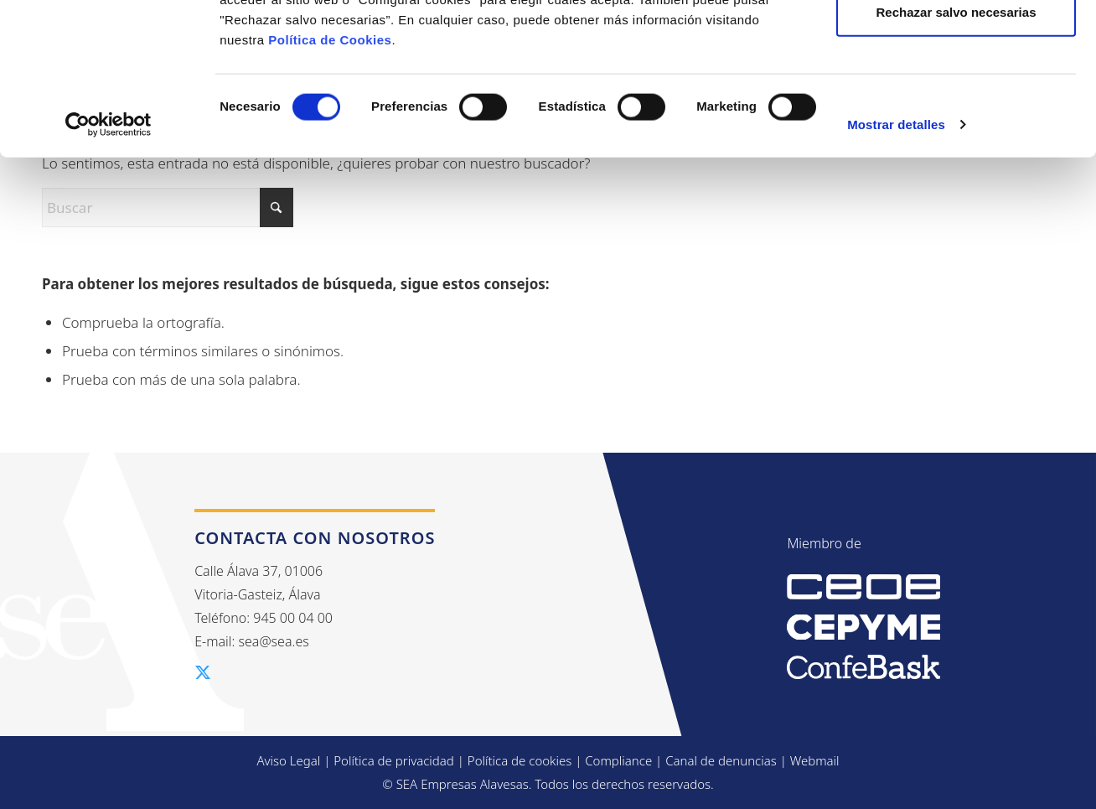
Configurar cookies (956, 99)
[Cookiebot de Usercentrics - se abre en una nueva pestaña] (108, 266)
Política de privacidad (393, 760)
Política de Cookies (329, 181)
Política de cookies (520, 760)
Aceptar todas (956, 44)
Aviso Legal (288, 760)
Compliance (618, 760)
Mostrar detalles (896, 266)
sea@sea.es (274, 641)
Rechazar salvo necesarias (956, 154)
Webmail (815, 760)
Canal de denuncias (721, 760)
